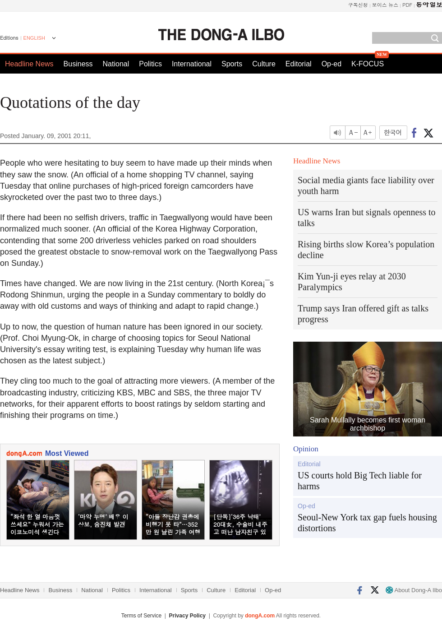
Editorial (298, 64)
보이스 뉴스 (385, 4)
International (192, 64)
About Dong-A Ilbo (414, 590)
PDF (407, 4)
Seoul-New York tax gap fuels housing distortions (367, 522)
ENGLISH (34, 38)
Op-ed (331, 64)
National (116, 64)
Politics (150, 64)
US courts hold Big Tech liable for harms (360, 480)
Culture (264, 64)
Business (78, 64)
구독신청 (358, 4)
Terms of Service (141, 615)
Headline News (29, 64)
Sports (231, 64)
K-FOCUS (367, 64)
